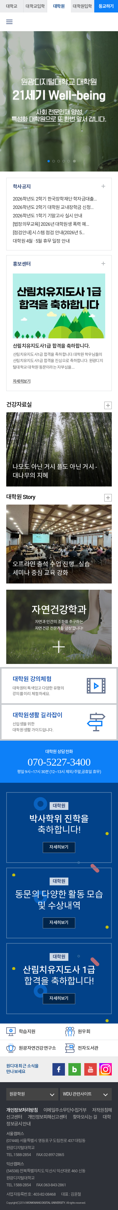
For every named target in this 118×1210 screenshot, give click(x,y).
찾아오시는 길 (85, 1117)
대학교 (11, 6)
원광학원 (17, 1093)
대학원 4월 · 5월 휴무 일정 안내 (41, 241)
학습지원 (27, 1031)
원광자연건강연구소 (37, 1048)
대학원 (59, 6)
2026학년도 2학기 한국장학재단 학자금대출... (55, 199)
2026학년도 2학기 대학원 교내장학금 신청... (53, 207)
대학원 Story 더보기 (108, 497)
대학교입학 (35, 6)
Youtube (90, 1069)
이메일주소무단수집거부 (64, 1110)
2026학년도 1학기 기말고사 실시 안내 (47, 216)
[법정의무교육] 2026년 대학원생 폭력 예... (51, 224)
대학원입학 (82, 6)
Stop (74, 161)
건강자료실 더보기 (108, 405)
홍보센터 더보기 (103, 263)
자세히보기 (21, 381)
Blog (74, 1069)
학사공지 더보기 (103, 186)
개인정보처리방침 (21, 1110)
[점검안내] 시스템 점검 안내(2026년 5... (49, 232)
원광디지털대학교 (59, 21)
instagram (105, 1069)
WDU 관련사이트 (77, 1093)
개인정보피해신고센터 (47, 1117)
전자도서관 (88, 1048)
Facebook (58, 1069)
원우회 (84, 1031)
